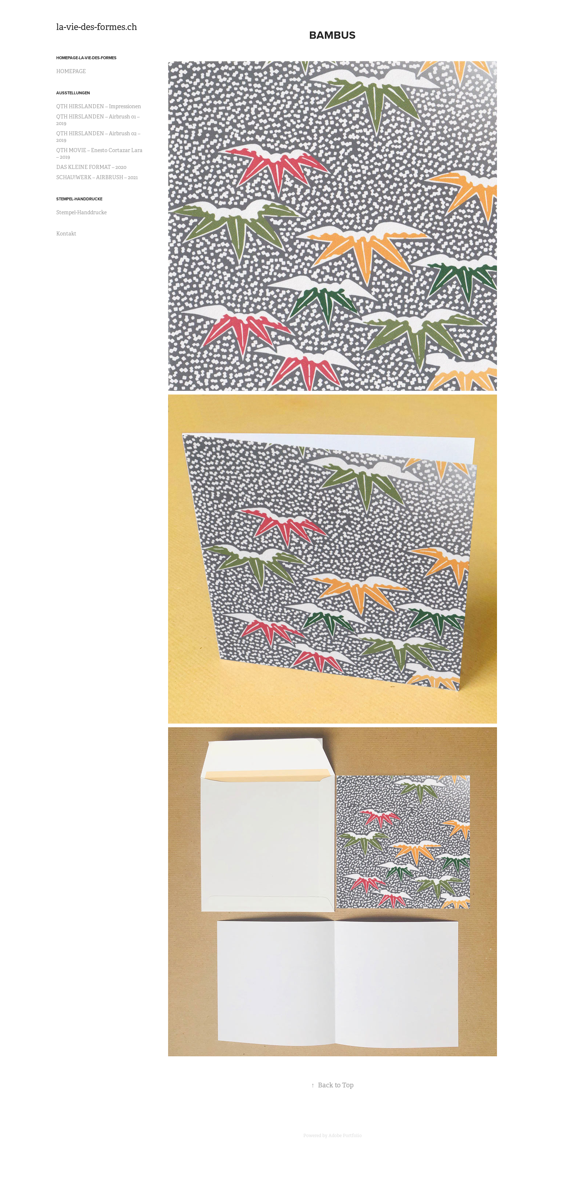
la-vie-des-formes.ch (96, 27)
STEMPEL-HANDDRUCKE (79, 199)
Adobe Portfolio (345, 1136)
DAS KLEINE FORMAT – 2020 (91, 167)
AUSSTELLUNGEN (73, 93)
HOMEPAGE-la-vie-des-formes (86, 58)
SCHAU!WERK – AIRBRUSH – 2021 (97, 177)
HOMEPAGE (71, 71)
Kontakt (66, 233)
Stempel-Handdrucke (81, 212)
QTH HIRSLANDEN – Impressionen (98, 106)
